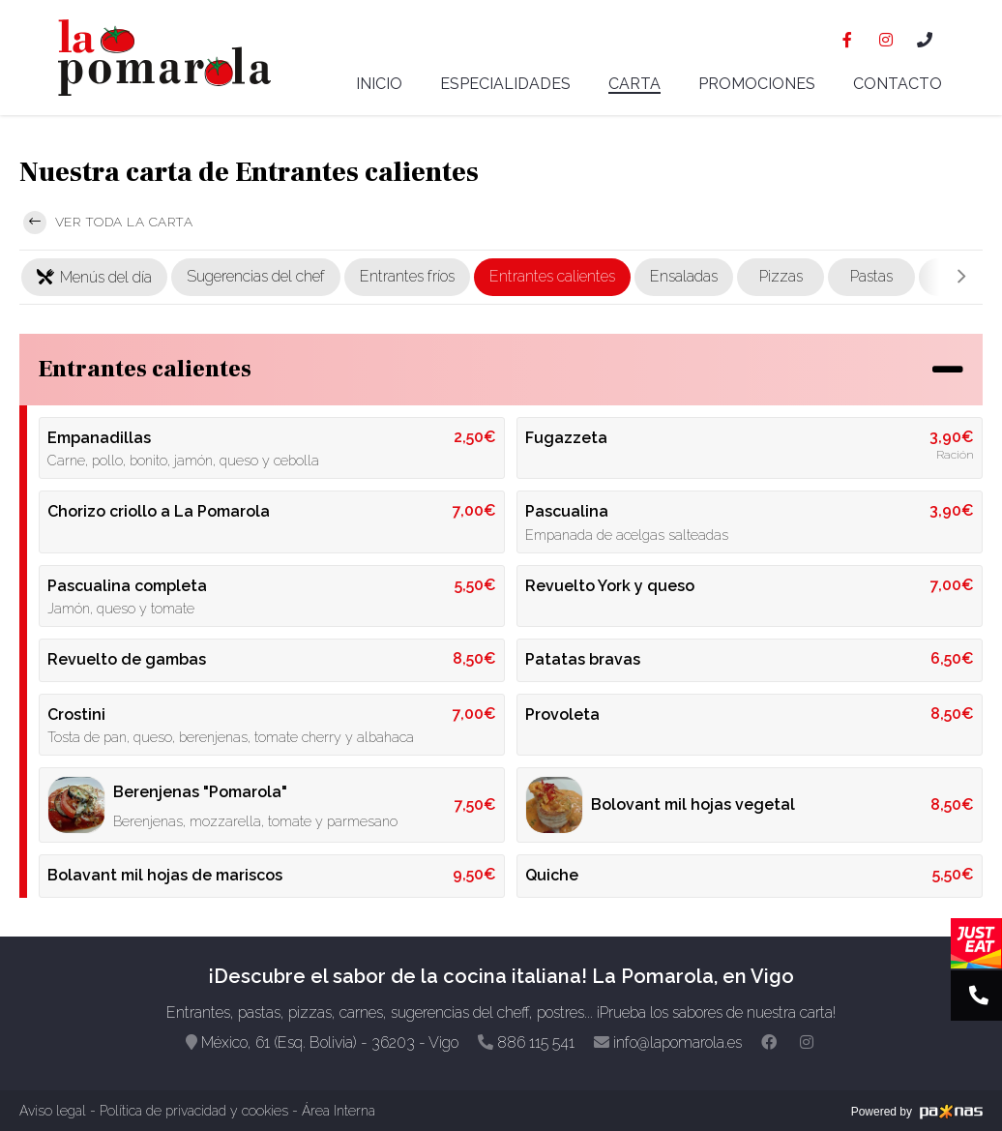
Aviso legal (52, 1110)
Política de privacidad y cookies (194, 1110)
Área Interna (338, 1110)
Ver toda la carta (107, 222)
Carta (634, 84)
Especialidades (505, 84)
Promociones (756, 84)
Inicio (379, 84)
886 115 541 (536, 1042)
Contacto (897, 84)
